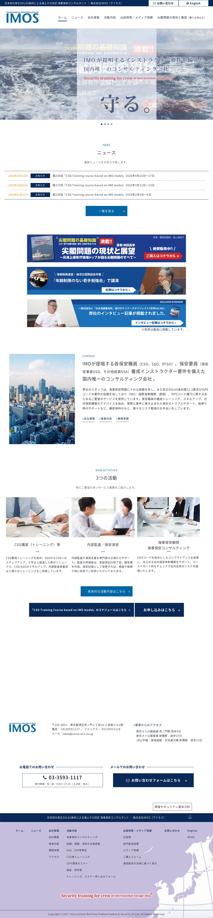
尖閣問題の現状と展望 (181, 17)
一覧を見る (106, 211)
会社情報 (94, 17)
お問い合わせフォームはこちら (153, 780)
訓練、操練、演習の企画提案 (83, 843)
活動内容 (110, 17)
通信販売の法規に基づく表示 (140, 863)
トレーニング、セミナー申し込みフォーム (91, 876)
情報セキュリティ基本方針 (172, 807)
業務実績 (54, 850)
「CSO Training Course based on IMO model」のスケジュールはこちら (79, 610)
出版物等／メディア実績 (136, 17)
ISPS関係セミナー (77, 863)
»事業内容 (105, 418)
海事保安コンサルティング (82, 837)
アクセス (54, 856)
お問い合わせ (172, 830)
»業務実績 (122, 418)
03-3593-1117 (65, 777)
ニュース (77, 17)
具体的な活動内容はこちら (107, 591)
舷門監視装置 (131, 843)
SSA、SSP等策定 (77, 850)
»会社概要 (88, 418)
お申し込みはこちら (159, 609)
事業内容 (54, 843)
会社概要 (54, 837)
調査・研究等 (74, 870)
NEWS (191, 837)
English (192, 830)
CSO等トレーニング (78, 856)
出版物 (127, 837)
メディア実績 (131, 850)
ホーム (62, 17)
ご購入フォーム (132, 856)
